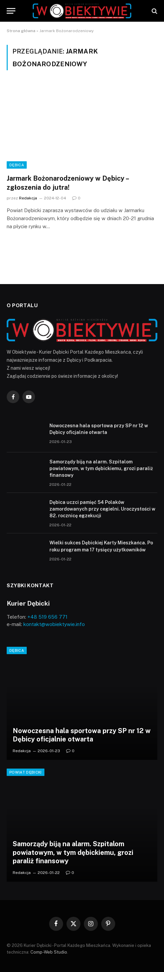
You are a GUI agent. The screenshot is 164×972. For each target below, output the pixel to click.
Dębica (16, 165)
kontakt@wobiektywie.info (54, 624)
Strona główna (21, 30)
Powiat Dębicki (25, 772)
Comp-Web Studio (48, 952)
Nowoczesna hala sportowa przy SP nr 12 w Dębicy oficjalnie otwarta (82, 735)
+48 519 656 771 (47, 617)
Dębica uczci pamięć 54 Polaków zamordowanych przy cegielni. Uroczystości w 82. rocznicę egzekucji (102, 509)
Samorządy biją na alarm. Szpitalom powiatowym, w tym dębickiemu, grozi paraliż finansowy (101, 468)
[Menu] (11, 10)
